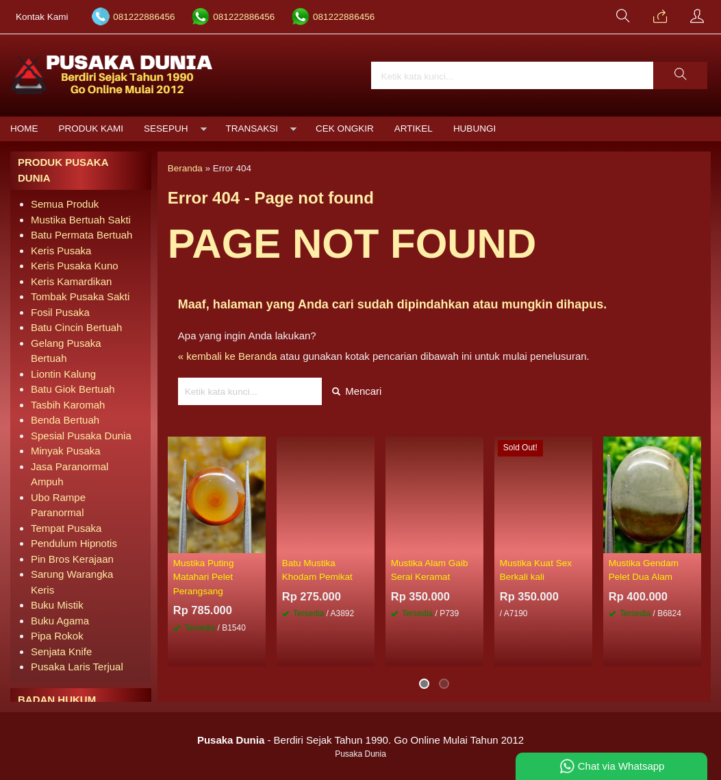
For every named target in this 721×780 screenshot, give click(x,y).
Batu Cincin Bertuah (76, 327)
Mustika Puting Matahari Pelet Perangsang (203, 577)
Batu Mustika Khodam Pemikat (317, 570)
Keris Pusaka (61, 250)
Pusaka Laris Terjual (77, 666)
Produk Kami (91, 128)
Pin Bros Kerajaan (72, 559)
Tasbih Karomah (68, 405)
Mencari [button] (357, 391)
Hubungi (474, 128)
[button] (680, 75)
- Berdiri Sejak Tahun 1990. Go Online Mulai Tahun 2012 (360, 740)
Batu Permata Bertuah (81, 235)
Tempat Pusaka (66, 528)
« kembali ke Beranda (227, 356)
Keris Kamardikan (71, 281)
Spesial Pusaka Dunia (81, 435)
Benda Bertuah (65, 420)
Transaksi (252, 128)
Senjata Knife (61, 651)
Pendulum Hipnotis (74, 543)
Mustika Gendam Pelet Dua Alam (644, 570)
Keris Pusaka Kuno (74, 265)
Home (24, 128)
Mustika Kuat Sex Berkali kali (536, 570)
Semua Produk (65, 204)
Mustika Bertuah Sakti (81, 220)
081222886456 (144, 17)
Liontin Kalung (63, 374)
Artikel (413, 128)
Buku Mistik (57, 605)
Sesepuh (166, 128)
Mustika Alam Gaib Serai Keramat (429, 570)
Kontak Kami (42, 17)
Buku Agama (60, 620)
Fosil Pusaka (60, 312)
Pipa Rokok (57, 636)
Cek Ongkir (345, 128)
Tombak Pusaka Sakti (80, 296)
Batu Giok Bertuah (73, 389)
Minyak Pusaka (66, 450)
